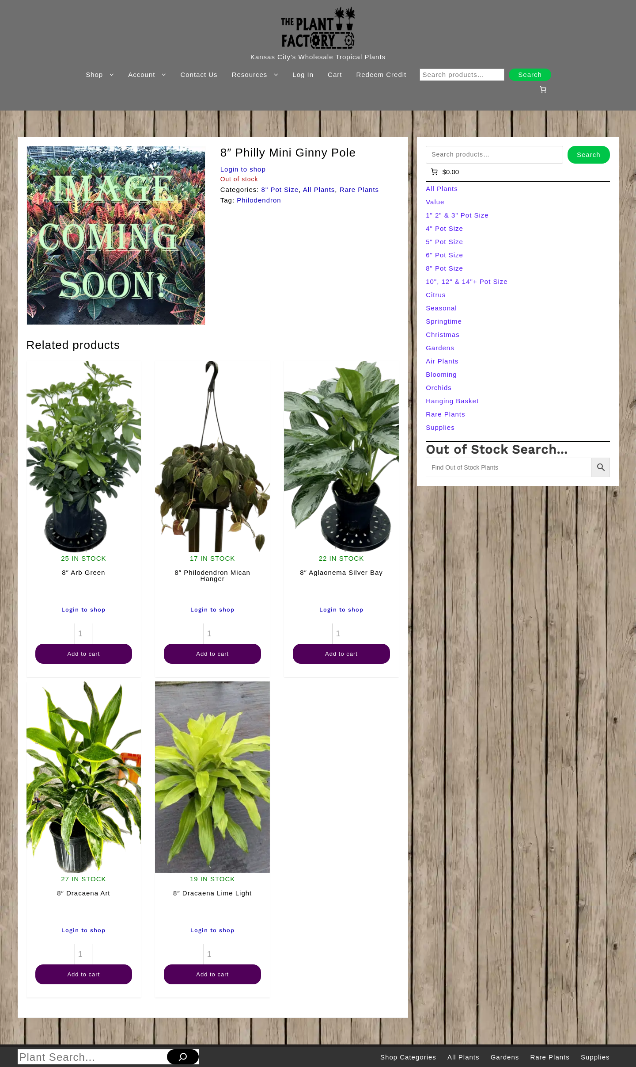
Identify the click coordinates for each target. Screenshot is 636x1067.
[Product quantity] (83, 633)
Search (530, 74)
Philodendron (259, 200)
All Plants (319, 189)
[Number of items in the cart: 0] (542, 89)
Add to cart (83, 653)
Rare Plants (359, 189)
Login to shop (243, 169)
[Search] (183, 1056)
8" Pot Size (280, 189)
